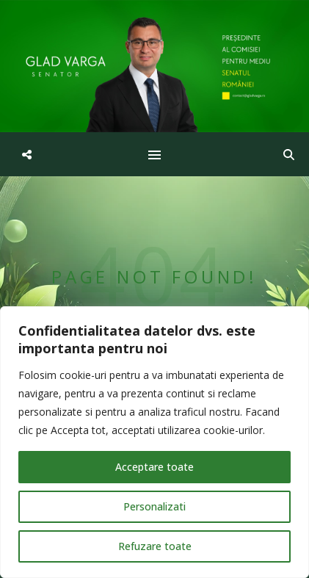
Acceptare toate (154, 467)
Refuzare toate (155, 546)
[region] (154, 442)
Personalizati (154, 506)
